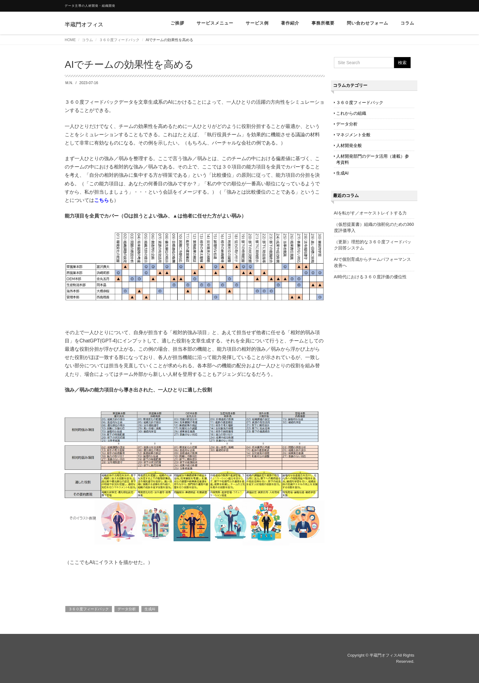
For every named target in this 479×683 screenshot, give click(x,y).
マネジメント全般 (353, 134)
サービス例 (257, 23)
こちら (101, 200)
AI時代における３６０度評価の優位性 (370, 276)
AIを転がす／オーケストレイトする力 (370, 212)
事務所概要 (323, 23)
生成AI (149, 609)
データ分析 (126, 609)
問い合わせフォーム (367, 23)
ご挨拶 (177, 23)
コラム (407, 23)
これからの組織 (351, 113)
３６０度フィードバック (119, 40)
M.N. (69, 83)
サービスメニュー (215, 23)
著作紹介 (290, 23)
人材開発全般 (349, 145)
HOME (70, 40)
